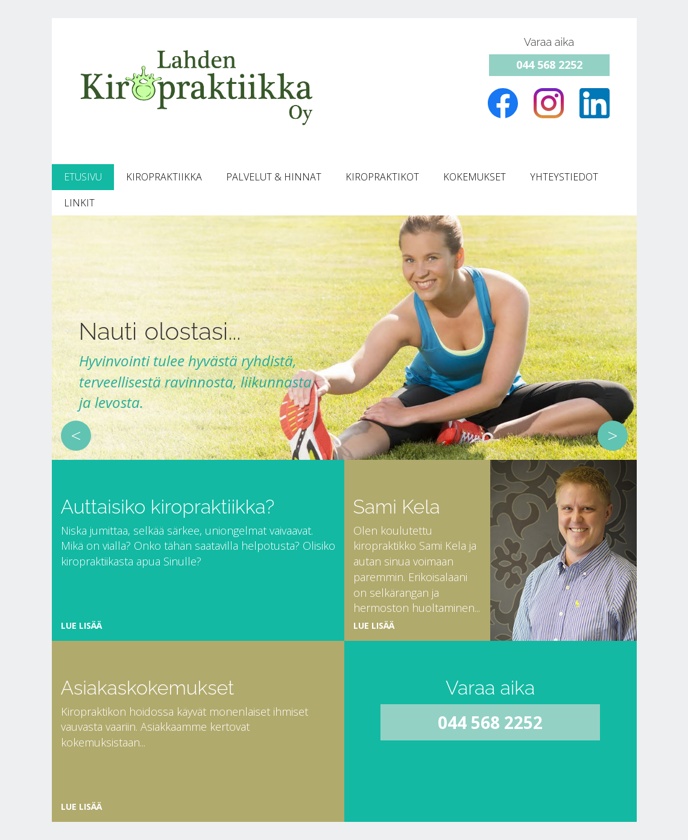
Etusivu (83, 176)
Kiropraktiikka (164, 176)
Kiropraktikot (382, 176)
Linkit (79, 202)
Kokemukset (474, 176)
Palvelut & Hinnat (273, 176)
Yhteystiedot (564, 176)
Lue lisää (81, 625)
